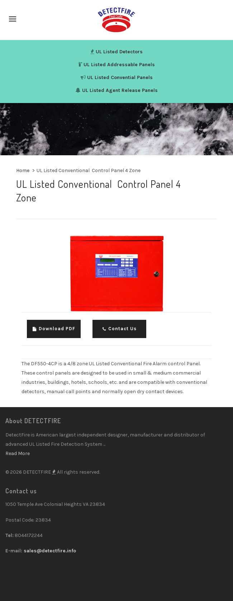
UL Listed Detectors (119, 52)
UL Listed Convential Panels (120, 77)
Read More (17, 453)
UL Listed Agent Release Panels (120, 90)
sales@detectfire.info (50, 551)
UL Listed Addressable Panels (119, 65)
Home (22, 170)
